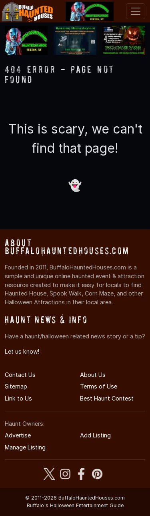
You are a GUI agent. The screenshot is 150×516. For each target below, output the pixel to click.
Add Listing (95, 435)
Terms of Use (98, 386)
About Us (93, 374)
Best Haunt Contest (107, 398)
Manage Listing (25, 447)
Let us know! (22, 351)
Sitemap (16, 386)
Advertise (18, 435)
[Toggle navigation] (135, 11)
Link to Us (18, 398)
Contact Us (20, 374)
